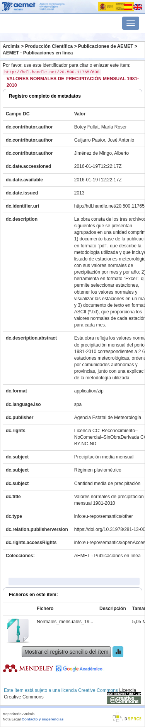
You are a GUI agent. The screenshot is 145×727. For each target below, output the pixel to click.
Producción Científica (49, 46)
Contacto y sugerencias (42, 719)
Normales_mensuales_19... (65, 621)
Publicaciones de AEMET (105, 46)
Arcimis (11, 46)
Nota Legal (11, 719)
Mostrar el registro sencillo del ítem (66, 652)
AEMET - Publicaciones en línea (38, 53)
